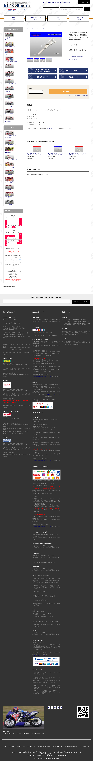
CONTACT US (79, 18)
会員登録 (67, 2)
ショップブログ (78, 746)
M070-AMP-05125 (51, 128)
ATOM (87, 746)
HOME (13, 18)
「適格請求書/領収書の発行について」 (42, 376)
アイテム (84, 2)
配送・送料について (24, 746)
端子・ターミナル (36, 28)
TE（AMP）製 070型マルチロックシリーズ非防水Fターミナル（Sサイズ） (36, 154)
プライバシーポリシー (57, 746)
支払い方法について (13, 746)
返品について (71, 95)
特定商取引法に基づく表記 (81, 95)
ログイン (74, 2)
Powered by (46, 758)
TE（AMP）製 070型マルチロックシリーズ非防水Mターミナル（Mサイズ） (57, 154)
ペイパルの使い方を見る (39, 656)
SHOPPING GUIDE (35, 18)
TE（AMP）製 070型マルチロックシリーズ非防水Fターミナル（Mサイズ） (78, 154)
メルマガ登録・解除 (49, 2)
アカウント (59, 2)
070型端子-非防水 (46, 28)
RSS (84, 746)
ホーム (28, 28)
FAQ (57, 18)
